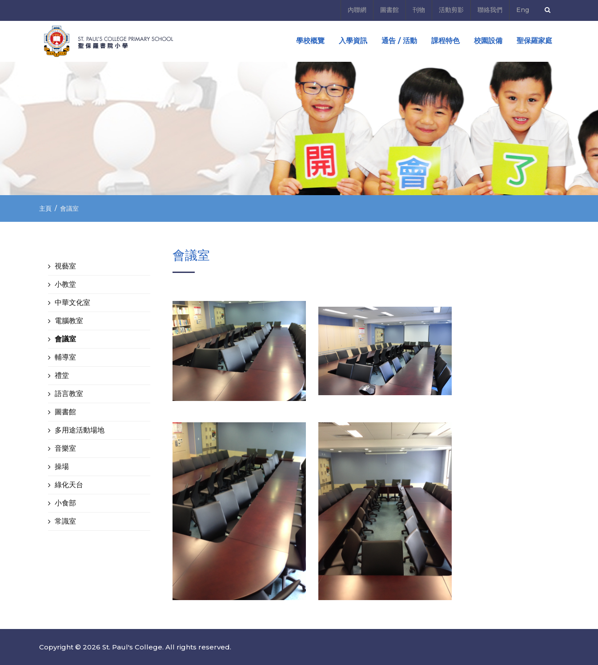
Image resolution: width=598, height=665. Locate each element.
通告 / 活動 (399, 40)
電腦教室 (69, 320)
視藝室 (65, 266)
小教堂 (65, 284)
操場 (62, 466)
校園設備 (488, 40)
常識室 (65, 521)
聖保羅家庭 (534, 40)
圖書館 (389, 10)
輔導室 (65, 357)
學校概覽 (310, 40)
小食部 (65, 503)
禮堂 (62, 375)
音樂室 (65, 448)
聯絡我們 (490, 10)
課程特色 (445, 40)
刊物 (419, 10)
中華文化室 (72, 302)
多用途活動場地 (79, 430)
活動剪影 (451, 10)
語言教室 (69, 393)
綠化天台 (69, 485)
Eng (522, 10)
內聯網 (357, 10)
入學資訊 (353, 40)
